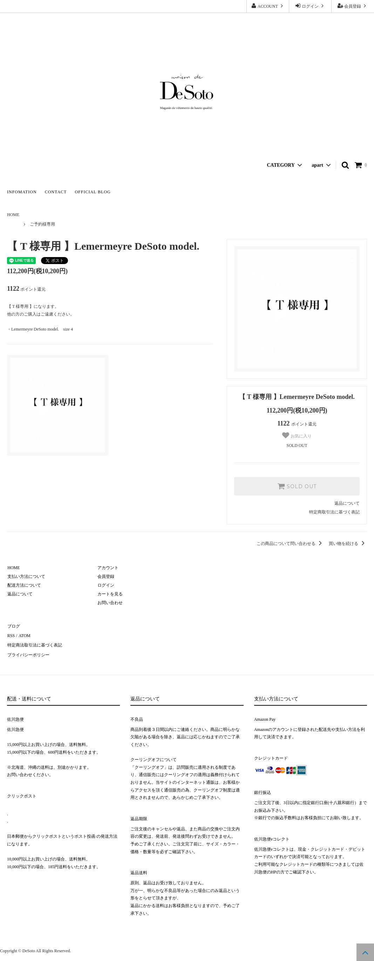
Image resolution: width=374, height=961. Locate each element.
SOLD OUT (297, 486)
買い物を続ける (348, 543)
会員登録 (353, 6)
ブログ (13, 625)
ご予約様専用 (42, 224)
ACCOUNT (267, 6)
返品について (347, 503)
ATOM (23, 634)
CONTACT (56, 191)
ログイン (310, 6)
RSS (10, 634)
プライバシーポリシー (28, 652)
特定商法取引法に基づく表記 (34, 643)
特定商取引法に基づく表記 (334, 512)
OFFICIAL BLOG (92, 191)
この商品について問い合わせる (290, 543)
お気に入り (296, 435)
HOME (13, 214)
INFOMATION (22, 191)
